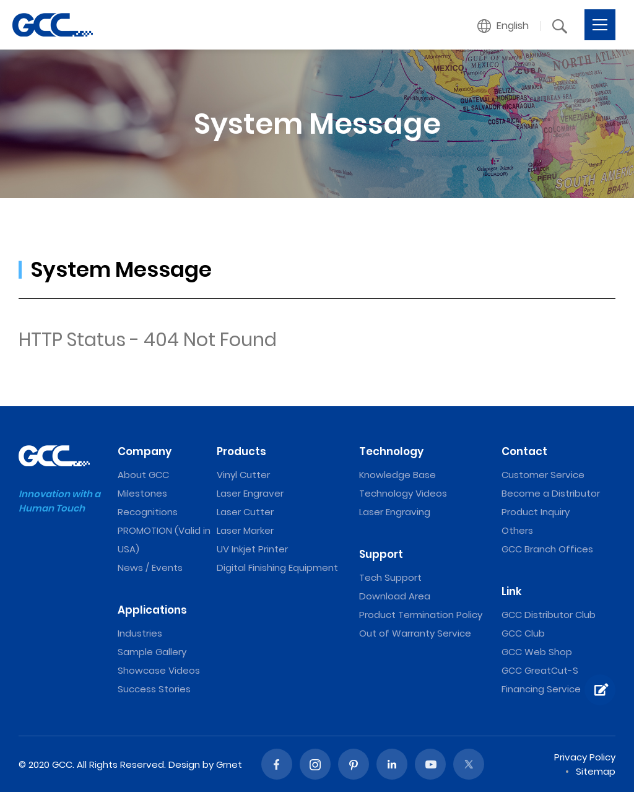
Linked (391, 764)
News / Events (150, 567)
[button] (503, 26)
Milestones (142, 493)
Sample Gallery (152, 651)
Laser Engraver (250, 493)
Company (145, 451)
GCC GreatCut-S (540, 670)
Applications (152, 610)
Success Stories (154, 688)
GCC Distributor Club (549, 614)
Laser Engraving (394, 511)
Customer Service (543, 474)
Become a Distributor (551, 493)
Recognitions (148, 511)
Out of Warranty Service (415, 633)
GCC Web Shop (537, 651)
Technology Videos (403, 493)
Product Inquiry (536, 511)
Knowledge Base (397, 474)
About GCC (143, 474)
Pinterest (353, 764)
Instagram (315, 764)
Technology (391, 451)
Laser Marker (245, 530)
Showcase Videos (159, 670)
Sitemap (595, 771)
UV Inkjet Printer (252, 548)
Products (241, 451)
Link (512, 591)
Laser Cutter (245, 511)
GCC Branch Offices (547, 548)
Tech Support (390, 577)
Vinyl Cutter (243, 474)
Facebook (276, 764)
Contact (524, 451)
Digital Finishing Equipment (277, 567)
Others (517, 530)
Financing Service (541, 688)
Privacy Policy (584, 757)
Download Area (394, 596)
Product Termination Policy (420, 614)
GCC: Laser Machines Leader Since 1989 (52, 24)
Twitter (468, 764)
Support (381, 554)
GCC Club (523, 633)
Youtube (430, 764)
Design (184, 764)
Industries (140, 633)
